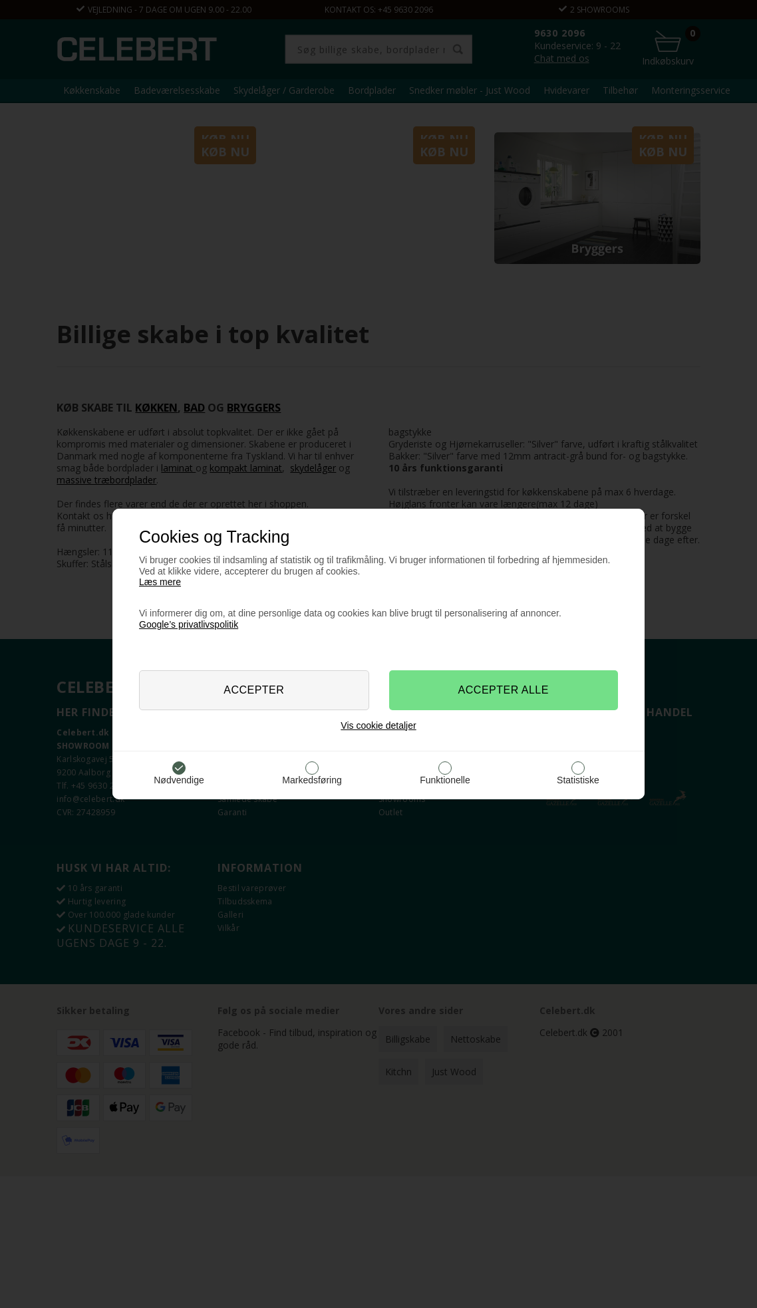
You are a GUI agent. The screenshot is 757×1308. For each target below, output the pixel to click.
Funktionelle (445, 780)
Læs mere (160, 582)
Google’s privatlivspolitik (188, 624)
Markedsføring (311, 780)
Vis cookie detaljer (378, 725)
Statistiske (578, 780)
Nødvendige (179, 780)
